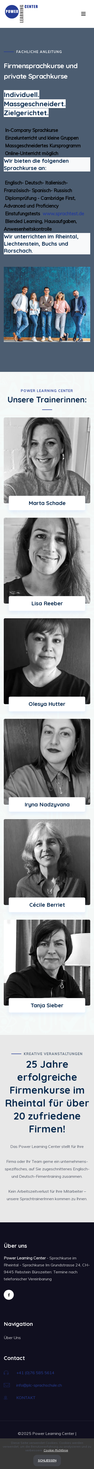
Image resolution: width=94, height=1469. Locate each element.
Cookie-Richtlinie (56, 1450)
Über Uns (12, 1337)
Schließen (47, 1460)
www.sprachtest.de (62, 214)
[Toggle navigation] (83, 14)
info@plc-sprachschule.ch (39, 1385)
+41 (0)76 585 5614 (35, 1372)
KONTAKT (26, 1397)
